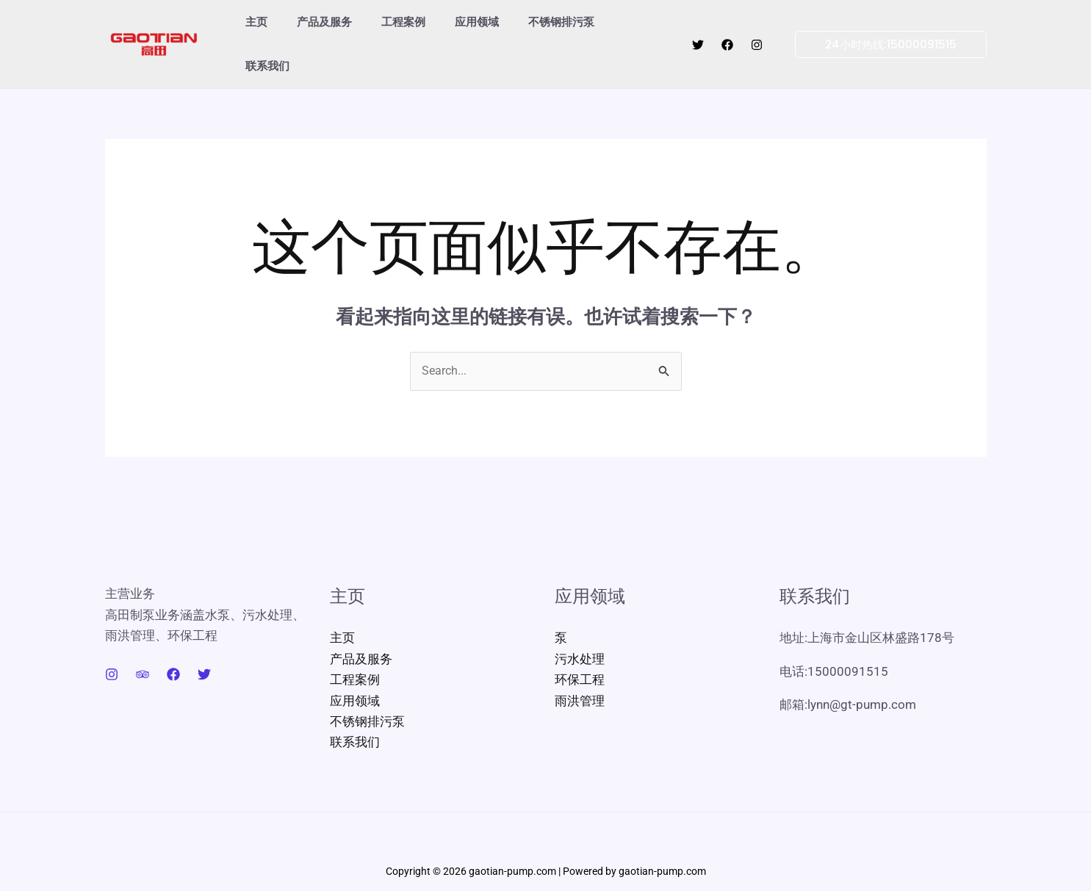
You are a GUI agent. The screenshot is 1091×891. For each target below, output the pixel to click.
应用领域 (451, 24)
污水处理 (580, 621)
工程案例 (385, 24)
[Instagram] (757, 26)
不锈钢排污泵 (528, 24)
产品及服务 (313, 24)
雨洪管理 (580, 662)
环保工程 (580, 642)
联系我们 (605, 24)
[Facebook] (727, 26)
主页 (253, 24)
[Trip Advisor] (142, 637)
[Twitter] (698, 26)
